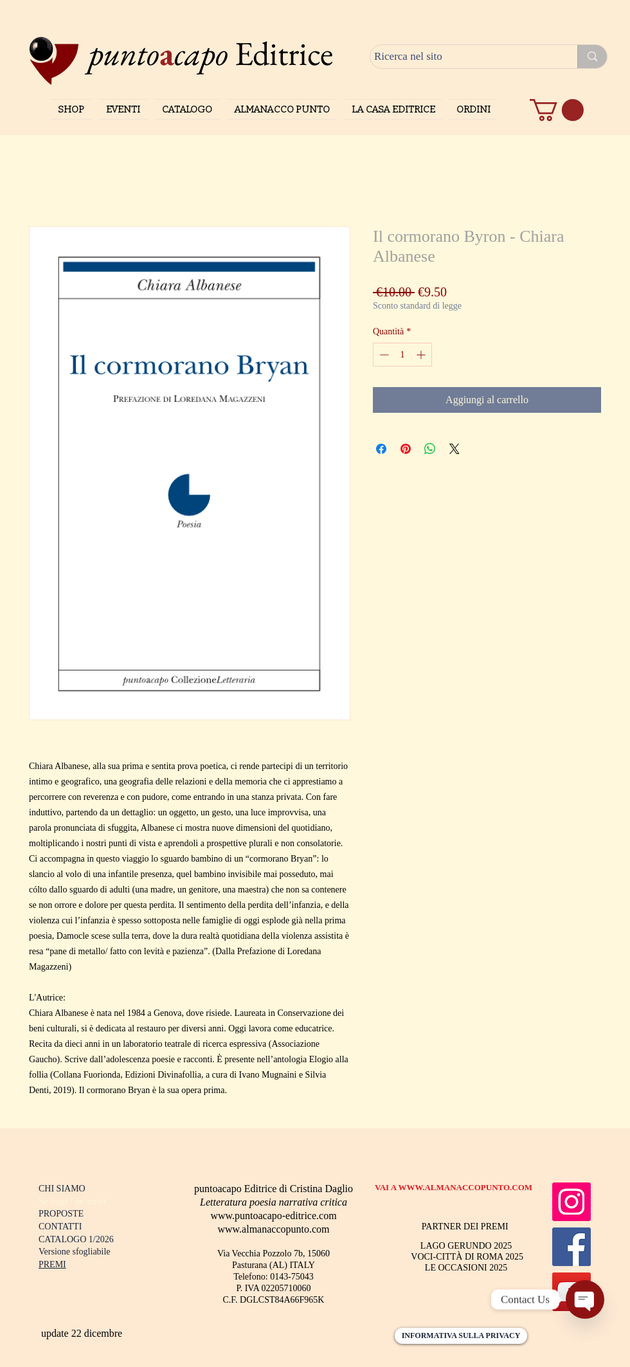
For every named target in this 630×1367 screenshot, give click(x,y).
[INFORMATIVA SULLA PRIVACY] (461, 1336)
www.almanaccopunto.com (273, 1229)
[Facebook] (571, 1246)
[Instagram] (571, 1201)
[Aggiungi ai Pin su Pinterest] (405, 449)
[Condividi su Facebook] (381, 449)
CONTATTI (60, 1226)
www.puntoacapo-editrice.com (273, 1215)
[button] (557, 110)
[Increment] (422, 354)
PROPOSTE (61, 1213)
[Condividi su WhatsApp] (430, 449)
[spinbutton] (402, 354)
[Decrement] (383, 354)
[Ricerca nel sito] (462, 56)
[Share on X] (454, 449)
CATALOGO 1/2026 (76, 1239)
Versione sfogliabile (75, 1251)
